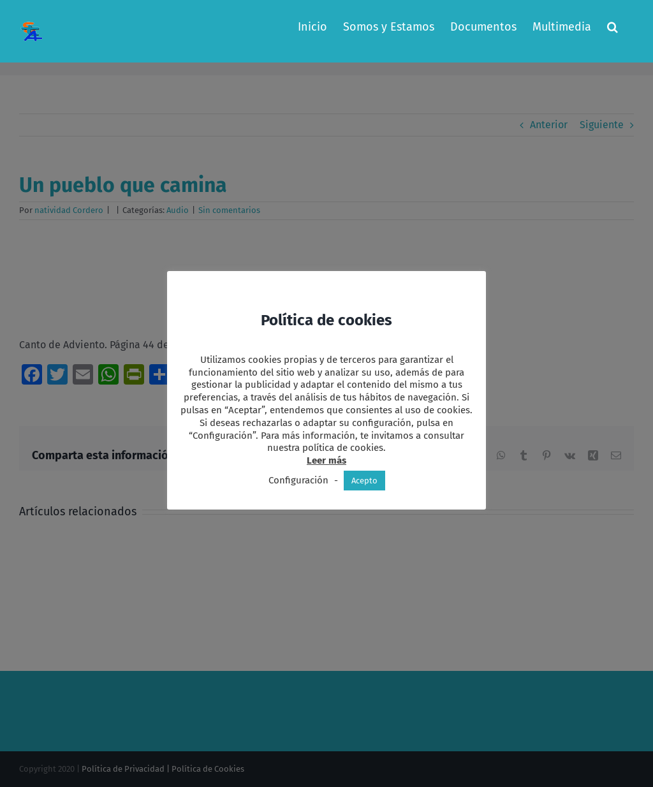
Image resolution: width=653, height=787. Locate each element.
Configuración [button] (298, 480)
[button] (612, 27)
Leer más (326, 460)
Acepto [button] (364, 480)
